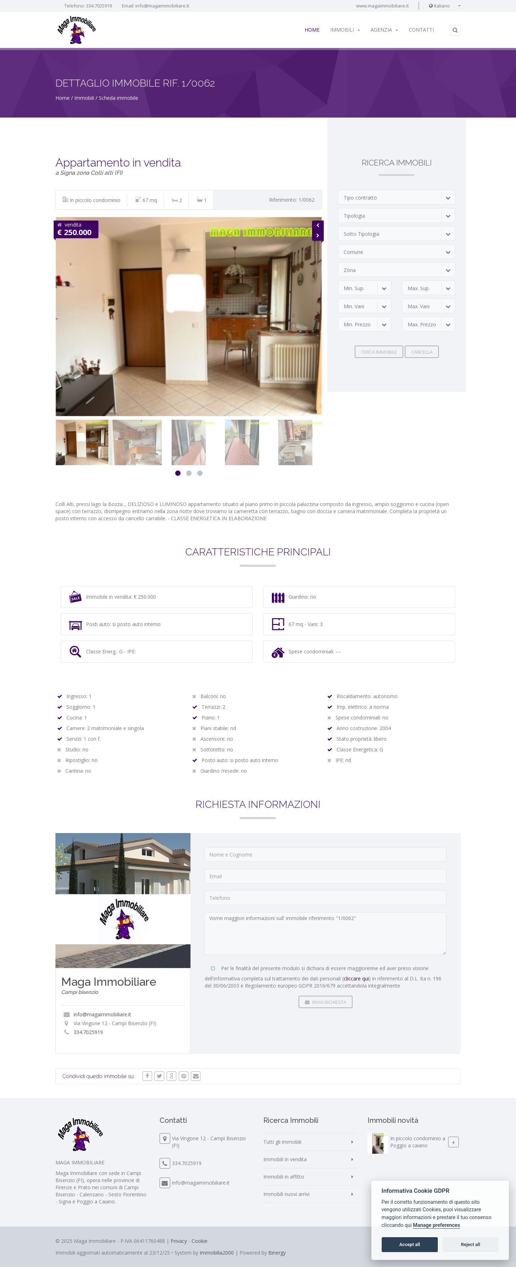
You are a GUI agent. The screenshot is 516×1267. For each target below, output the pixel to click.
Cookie (200, 1241)
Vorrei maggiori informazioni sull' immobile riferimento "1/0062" (325, 933)
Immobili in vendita (285, 1159)
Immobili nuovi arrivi (286, 1194)
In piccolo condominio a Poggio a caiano (417, 1142)
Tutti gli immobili (282, 1141)
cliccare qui (356, 978)
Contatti (421, 29)
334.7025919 (99, 5)
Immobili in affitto (283, 1176)
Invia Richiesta (325, 1002)
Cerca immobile (379, 352)
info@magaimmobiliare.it (162, 5)
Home (312, 29)
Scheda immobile (118, 97)
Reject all (470, 1244)
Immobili (345, 29)
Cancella (421, 352)
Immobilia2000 (217, 1252)
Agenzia (384, 29)
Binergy (277, 1252)
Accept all (409, 1244)
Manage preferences (436, 1225)
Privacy (179, 1241)
